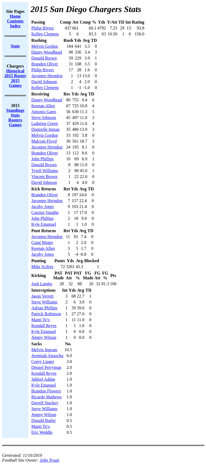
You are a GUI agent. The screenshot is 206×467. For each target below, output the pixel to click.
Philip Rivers (42, 28)
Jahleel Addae (43, 379)
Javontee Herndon (46, 75)
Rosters (15, 120)
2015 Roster (15, 75)
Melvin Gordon (44, 46)
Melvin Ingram (44, 349)
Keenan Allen (43, 105)
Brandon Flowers (46, 391)
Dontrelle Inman (45, 129)
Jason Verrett (42, 296)
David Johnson (44, 81)
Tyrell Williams (44, 170)
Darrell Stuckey (44, 403)
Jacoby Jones (42, 206)
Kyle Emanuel (43, 224)
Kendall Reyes (44, 325)
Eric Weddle (42, 432)
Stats (15, 115)
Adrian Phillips (44, 308)
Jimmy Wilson (43, 337)
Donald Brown (44, 58)
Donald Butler (43, 420)
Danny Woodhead (46, 52)
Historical (15, 71)
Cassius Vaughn (45, 212)
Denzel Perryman (46, 367)
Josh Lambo (41, 283)
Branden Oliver (44, 64)
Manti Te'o (40, 319)
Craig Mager (42, 242)
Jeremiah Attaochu (47, 355)
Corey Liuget (42, 361)
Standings (15, 110)
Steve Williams (44, 302)
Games (15, 125)
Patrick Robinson (46, 314)
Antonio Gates (43, 111)
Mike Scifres (42, 266)
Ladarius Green (44, 123)
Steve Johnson (43, 117)
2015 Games (15, 83)
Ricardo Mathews (46, 397)
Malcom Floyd (44, 141)
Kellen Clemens (45, 34)
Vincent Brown (44, 176)
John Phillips (42, 159)
